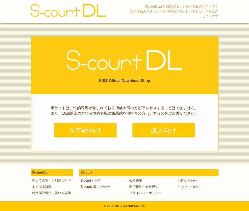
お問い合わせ (187, 180)
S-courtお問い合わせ (96, 187)
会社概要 (135, 180)
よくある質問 (42, 187)
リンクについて (189, 187)
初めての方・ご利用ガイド (51, 180)
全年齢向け (85, 130)
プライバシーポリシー (145, 193)
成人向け (164, 130)
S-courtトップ (91, 180)
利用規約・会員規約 (143, 187)
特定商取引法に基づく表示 (51, 193)
